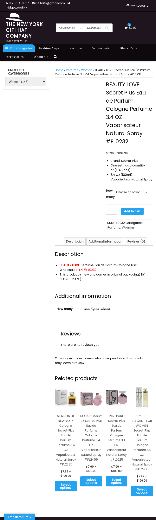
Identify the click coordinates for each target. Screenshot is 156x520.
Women (86, 70)
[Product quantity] (111, 211)
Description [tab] (74, 241)
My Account (139, 5)
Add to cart (132, 211)
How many (110, 193)
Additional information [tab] (105, 241)
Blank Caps (130, 48)
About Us (41, 57)
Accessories (17, 57)
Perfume (77, 48)
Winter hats (103, 48)
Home (59, 70)
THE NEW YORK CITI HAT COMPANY (24, 30)
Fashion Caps (51, 48)
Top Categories (18, 48)
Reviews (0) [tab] (136, 241)
